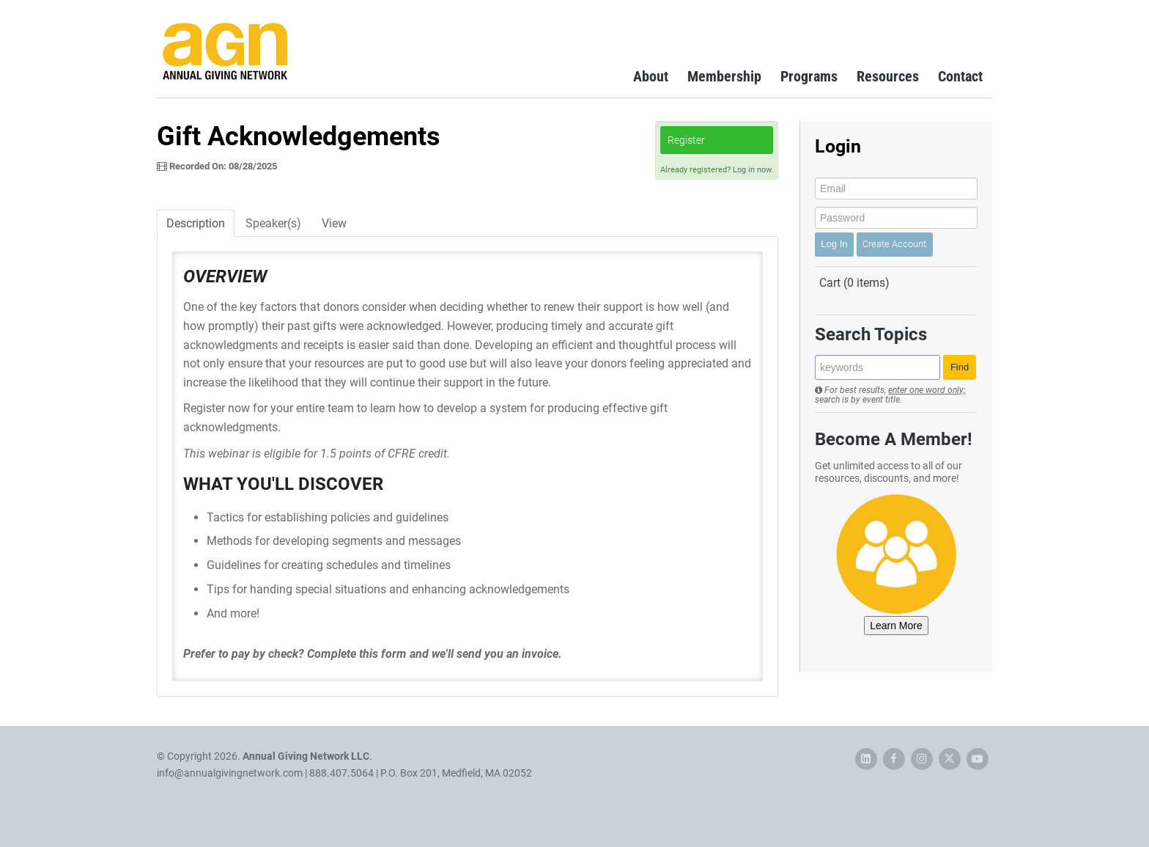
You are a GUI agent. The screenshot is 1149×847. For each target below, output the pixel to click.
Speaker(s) (273, 223)
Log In (834, 243)
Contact (960, 76)
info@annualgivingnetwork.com (230, 773)
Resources (888, 76)
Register (686, 140)
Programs (809, 76)
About (650, 76)
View (334, 223)
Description (195, 223)
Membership (724, 76)
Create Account (894, 243)
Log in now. (753, 170)
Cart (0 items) (854, 283)
